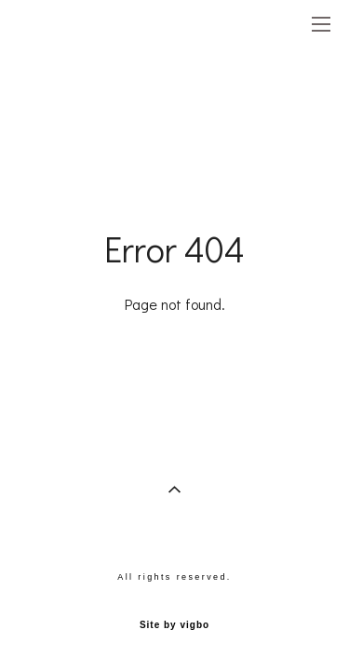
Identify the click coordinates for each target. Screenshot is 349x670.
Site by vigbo (174, 625)
